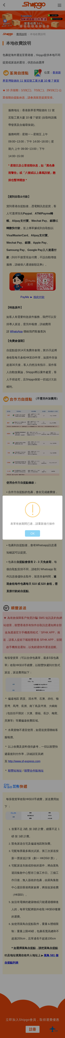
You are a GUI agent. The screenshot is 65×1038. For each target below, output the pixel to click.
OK (33, 533)
